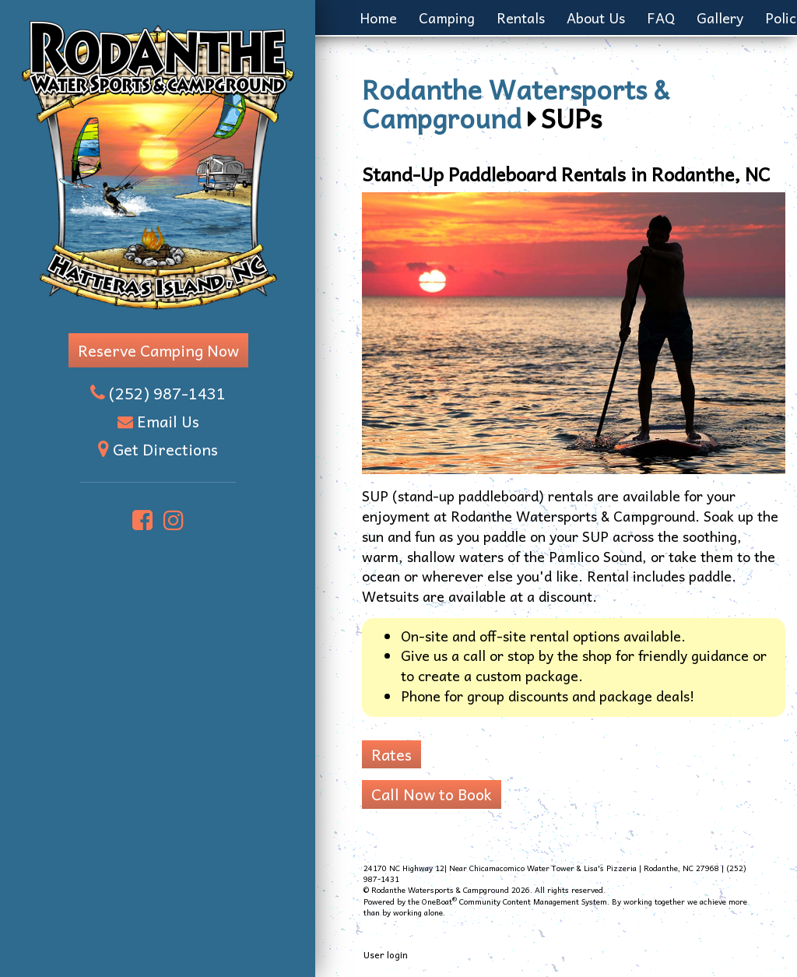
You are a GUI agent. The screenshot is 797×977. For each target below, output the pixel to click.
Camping (447, 17)
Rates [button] (391, 754)
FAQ (661, 17)
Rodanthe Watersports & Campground (515, 103)
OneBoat (439, 901)
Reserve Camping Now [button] (158, 350)
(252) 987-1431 (167, 393)
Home (378, 17)
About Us (596, 17)
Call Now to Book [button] (431, 794)
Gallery (720, 17)
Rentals (521, 17)
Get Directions (165, 449)
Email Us (168, 421)
